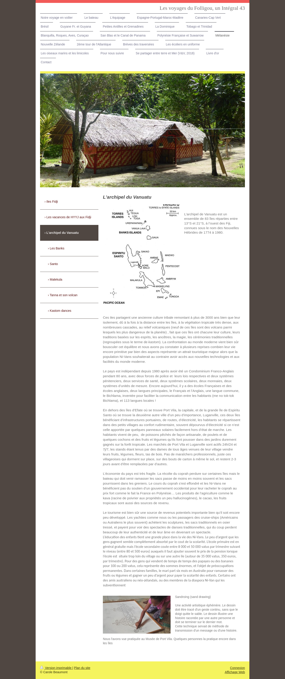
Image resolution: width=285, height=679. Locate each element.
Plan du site (82, 668)
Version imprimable (56, 668)
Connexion (237, 668)
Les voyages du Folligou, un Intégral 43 (202, 8)
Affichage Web (235, 672)
